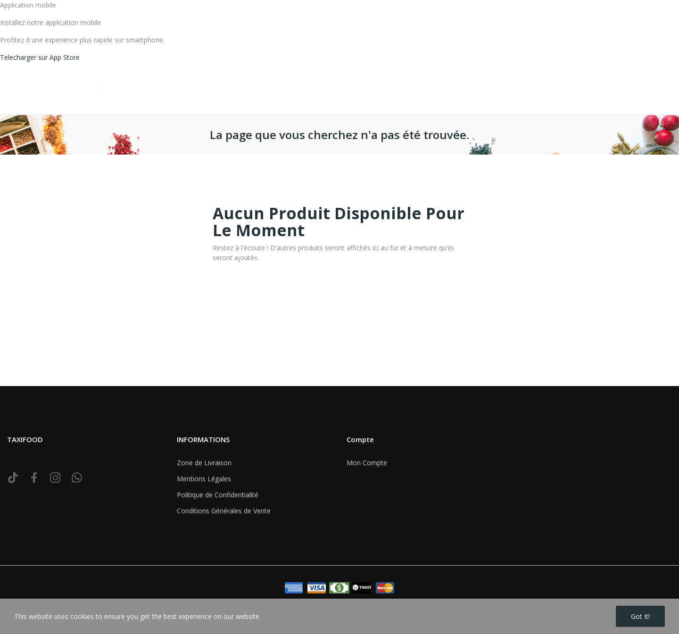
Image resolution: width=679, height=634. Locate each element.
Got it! (640, 616)
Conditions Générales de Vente (224, 510)
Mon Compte (367, 462)
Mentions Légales (204, 478)
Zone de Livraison (204, 462)
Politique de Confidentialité (217, 494)
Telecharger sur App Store (40, 57)
